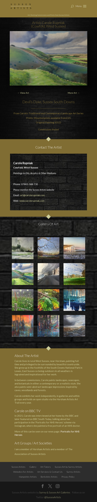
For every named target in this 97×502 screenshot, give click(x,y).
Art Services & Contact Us (50, 471)
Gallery (32, 466)
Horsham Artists (41, 449)
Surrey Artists (73, 471)
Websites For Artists (23, 471)
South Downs (64, 102)
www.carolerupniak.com (31, 200)
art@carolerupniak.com (32, 195)
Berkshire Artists (49, 476)
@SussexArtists (52, 497)
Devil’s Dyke (31, 102)
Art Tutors (45, 466)
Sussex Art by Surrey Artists (68, 466)
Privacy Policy (68, 476)
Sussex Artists (18, 466)
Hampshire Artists (28, 476)
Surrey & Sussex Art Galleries (54, 492)
